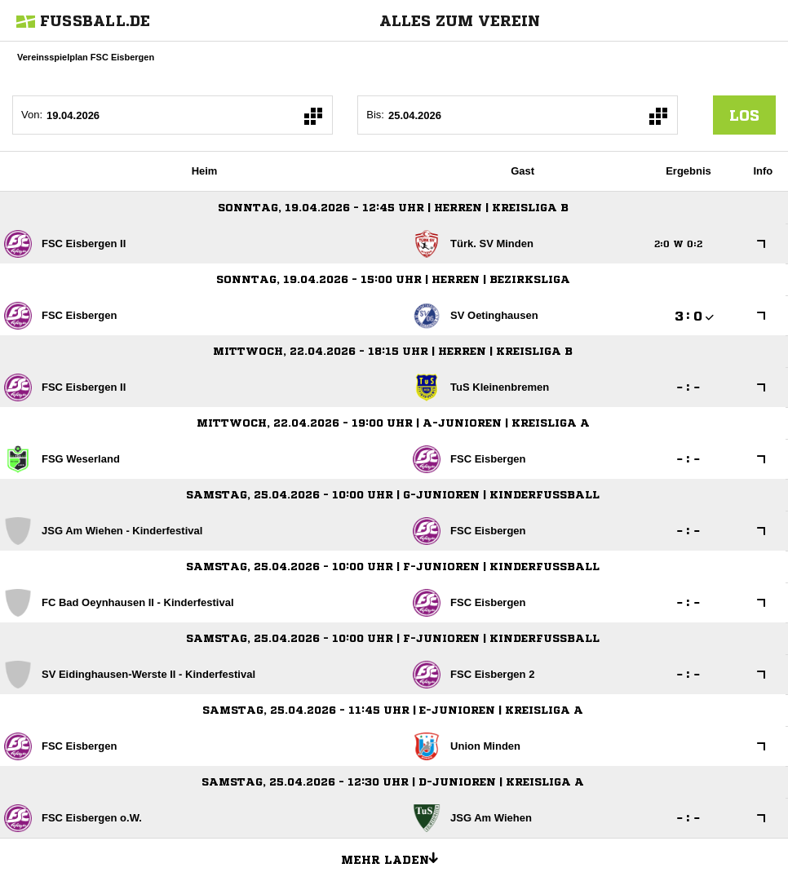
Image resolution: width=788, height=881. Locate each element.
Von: (31, 114)
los (744, 115)
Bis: (375, 114)
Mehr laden (395, 857)
